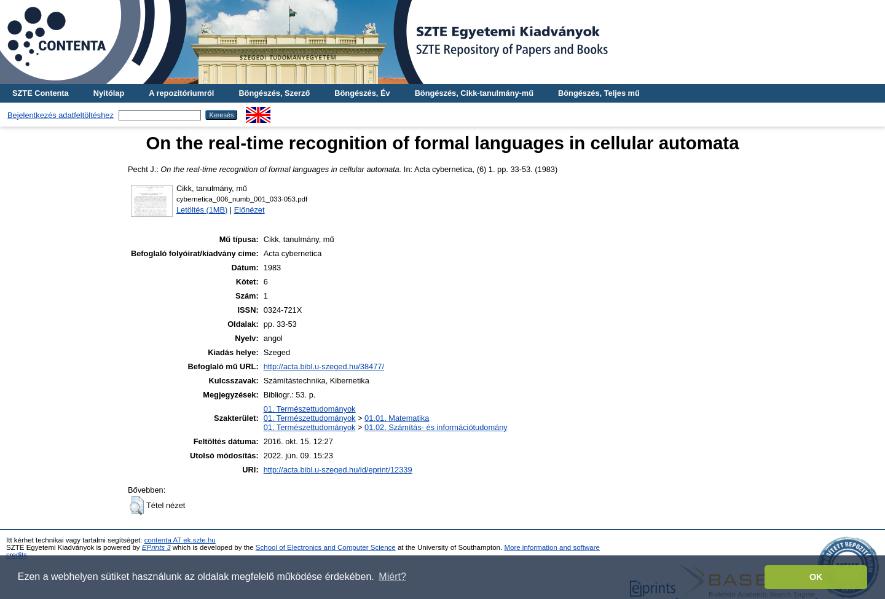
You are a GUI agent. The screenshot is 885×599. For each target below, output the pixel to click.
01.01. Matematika (396, 418)
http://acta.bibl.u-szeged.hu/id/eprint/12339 (338, 469)
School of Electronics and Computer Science (326, 547)
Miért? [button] (392, 576)
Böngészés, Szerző (274, 93)
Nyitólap (108, 93)
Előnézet (249, 209)
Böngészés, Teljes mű (599, 93)
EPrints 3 (156, 547)
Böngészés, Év (362, 93)
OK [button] (816, 577)
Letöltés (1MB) (201, 209)
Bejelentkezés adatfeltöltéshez (60, 115)
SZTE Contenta (40, 93)
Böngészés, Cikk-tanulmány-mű (474, 93)
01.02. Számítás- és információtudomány (436, 427)
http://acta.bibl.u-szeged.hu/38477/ (324, 366)
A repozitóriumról (181, 93)
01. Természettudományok (310, 408)
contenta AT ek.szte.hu (180, 540)
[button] (137, 505)
